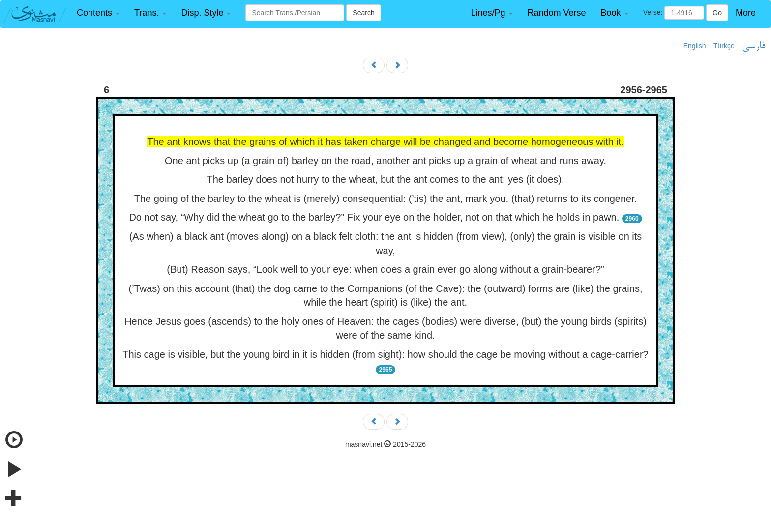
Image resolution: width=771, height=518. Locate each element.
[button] (98, 13)
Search (363, 13)
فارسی (753, 46)
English (694, 46)
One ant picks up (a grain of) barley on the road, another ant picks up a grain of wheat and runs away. (385, 160)
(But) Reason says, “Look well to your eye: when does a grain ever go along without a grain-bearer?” (385, 269)
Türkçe (724, 46)
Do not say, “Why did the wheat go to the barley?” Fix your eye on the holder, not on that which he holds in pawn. (374, 217)
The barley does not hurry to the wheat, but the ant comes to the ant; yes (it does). (385, 179)
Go (717, 13)
